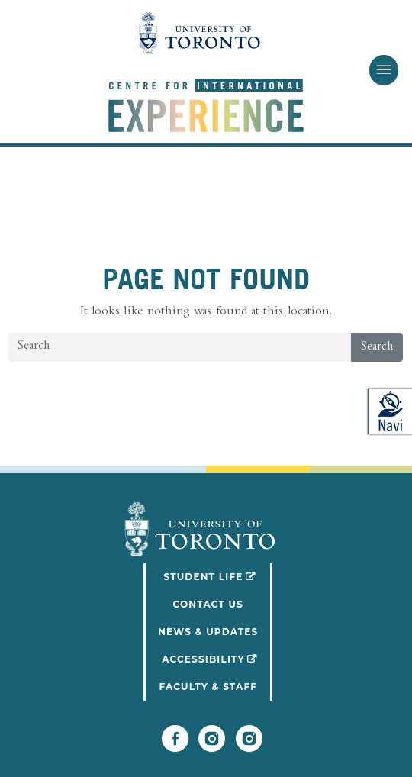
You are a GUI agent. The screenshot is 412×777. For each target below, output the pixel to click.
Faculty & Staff (208, 686)
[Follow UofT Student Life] (211, 745)
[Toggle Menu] (383, 70)
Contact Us (207, 604)
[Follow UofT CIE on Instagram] (249, 745)
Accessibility (217, 658)
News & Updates (208, 631)
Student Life (217, 575)
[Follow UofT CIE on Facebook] (175, 745)
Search (377, 347)
